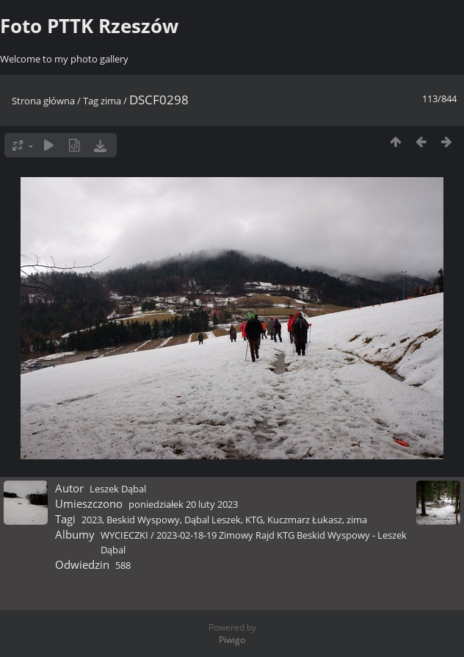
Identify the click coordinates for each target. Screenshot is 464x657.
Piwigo (232, 639)
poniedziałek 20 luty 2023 (183, 504)
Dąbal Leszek (212, 519)
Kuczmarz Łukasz (304, 519)
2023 (91, 519)
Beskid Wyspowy (143, 519)
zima (111, 100)
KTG (254, 519)
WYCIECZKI (124, 535)
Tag (90, 100)
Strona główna (43, 100)
